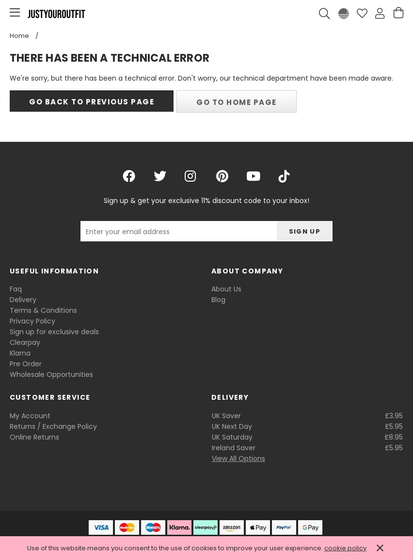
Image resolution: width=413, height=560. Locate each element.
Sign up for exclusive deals (54, 332)
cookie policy (345, 548)
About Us (226, 289)
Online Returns (34, 437)
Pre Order (26, 364)
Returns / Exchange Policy (53, 426)
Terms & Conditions (43, 310)
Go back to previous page (91, 102)
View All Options (238, 458)
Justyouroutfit (56, 13)
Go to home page (236, 102)
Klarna (20, 353)
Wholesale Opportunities (51, 374)
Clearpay (25, 342)
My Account (30, 416)
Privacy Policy (32, 321)
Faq (16, 289)
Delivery (23, 300)
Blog (218, 300)
